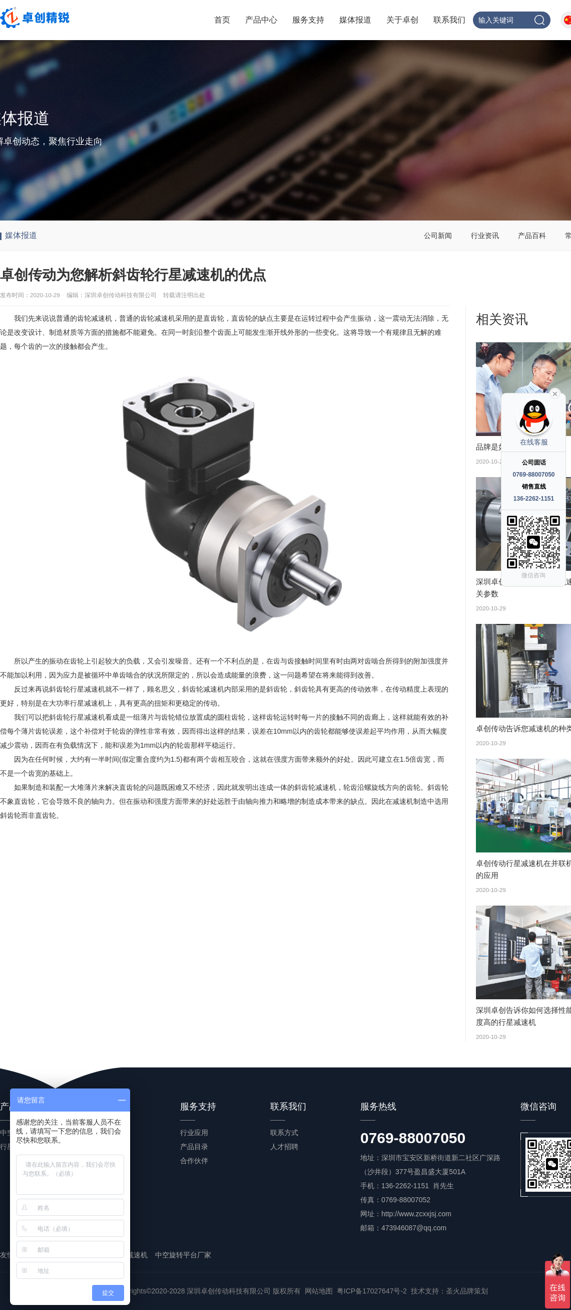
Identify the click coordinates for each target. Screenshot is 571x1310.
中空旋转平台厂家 (183, 1255)
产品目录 (194, 1147)
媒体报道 (355, 20)
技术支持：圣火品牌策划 (449, 1291)
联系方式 (284, 1133)
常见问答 (104, 1175)
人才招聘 (284, 1147)
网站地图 (319, 1291)
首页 (222, 20)
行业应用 (194, 1133)
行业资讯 (485, 236)
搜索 (539, 20)
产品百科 (532, 236)
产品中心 (261, 20)
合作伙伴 (194, 1161)
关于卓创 (402, 20)
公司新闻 (438, 236)
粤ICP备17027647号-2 (372, 1291)
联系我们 (449, 20)
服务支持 (308, 20)
